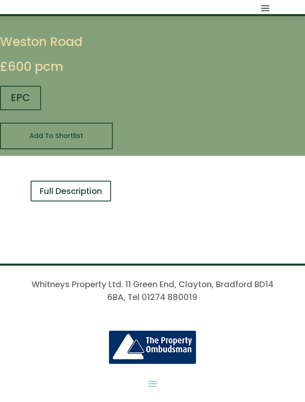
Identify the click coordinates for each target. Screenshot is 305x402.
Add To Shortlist (56, 135)
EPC (20, 97)
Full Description (71, 191)
